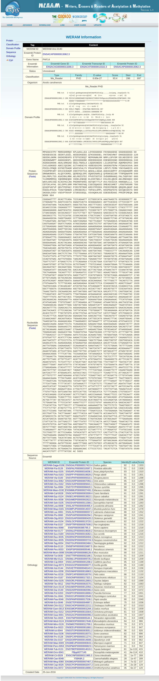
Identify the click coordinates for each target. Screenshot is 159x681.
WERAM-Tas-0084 (53, 487)
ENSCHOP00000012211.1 (79, 605)
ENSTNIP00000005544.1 (79, 618)
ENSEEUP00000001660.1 (79, 627)
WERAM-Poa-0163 (54, 474)
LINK (62, 25)
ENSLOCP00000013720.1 (79, 521)
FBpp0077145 (79, 652)
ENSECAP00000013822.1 (79, 496)
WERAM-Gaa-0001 (54, 615)
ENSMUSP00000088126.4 (79, 552)
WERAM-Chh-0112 (54, 605)
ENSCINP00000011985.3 (79, 655)
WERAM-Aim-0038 (54, 499)
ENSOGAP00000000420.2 (79, 518)
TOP (11, 60)
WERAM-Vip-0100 (53, 478)
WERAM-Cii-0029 (54, 655)
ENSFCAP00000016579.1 (79, 574)
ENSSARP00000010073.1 (79, 633)
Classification (12, 44)
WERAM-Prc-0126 (53, 636)
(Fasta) (32, 176)
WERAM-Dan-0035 (54, 540)
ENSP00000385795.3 (79, 527)
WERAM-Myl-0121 (53, 559)
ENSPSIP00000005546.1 (79, 549)
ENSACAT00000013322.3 (93, 67)
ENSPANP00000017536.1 (79, 599)
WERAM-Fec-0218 (53, 574)
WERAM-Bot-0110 (53, 546)
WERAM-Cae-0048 (54, 658)
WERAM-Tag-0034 (53, 543)
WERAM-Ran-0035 (54, 537)
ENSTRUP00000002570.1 (79, 583)
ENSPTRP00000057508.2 (79, 524)
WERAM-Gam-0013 (54, 608)
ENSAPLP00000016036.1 (79, 471)
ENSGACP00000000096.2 (79, 615)
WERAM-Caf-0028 (53, 493)
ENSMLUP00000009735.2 (79, 559)
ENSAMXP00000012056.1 (79, 587)
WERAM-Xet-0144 (53, 568)
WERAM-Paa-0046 (54, 599)
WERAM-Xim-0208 (54, 571)
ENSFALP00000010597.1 (79, 468)
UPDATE (98, 25)
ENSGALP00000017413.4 (79, 465)
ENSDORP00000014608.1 (79, 640)
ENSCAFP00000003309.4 (79, 493)
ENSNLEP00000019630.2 (79, 531)
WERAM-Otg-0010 (53, 518)
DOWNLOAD (45, 25)
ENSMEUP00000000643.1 (79, 643)
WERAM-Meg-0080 (54, 661)
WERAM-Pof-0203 (53, 593)
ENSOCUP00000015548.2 (79, 596)
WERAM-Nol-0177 (53, 531)
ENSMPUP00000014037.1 (79, 509)
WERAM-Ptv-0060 (53, 515)
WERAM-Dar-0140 (53, 590)
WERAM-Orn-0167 (53, 577)
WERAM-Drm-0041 (54, 652)
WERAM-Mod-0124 (54, 621)
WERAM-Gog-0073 (54, 565)
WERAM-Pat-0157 (53, 524)
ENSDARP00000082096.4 (79, 590)
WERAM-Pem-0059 (54, 646)
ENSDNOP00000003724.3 (79, 540)
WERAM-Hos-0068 (54, 527)
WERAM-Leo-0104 (53, 521)
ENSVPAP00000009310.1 (79, 478)
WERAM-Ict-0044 (54, 630)
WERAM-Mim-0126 (54, 624)
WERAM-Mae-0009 (54, 643)
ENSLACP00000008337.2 (79, 512)
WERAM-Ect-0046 (53, 602)
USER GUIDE (80, 25)
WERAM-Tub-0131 (53, 649)
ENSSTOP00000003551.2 (79, 630)
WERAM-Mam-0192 (53, 490)
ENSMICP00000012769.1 (79, 624)
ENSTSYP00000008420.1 (79, 487)
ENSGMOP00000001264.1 (79, 608)
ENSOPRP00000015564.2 (79, 612)
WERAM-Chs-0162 (54, 484)
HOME (10, 25)
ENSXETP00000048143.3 (79, 568)
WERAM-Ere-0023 (53, 627)
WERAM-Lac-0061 (53, 512)
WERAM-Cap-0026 (54, 665)
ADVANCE (27, 25)
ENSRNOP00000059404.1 (79, 537)
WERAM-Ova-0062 (54, 481)
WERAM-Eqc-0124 (54, 496)
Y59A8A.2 (79, 658)
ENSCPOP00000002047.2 (79, 665)
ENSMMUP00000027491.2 (79, 490)
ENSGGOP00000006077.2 (79, 565)
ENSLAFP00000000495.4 (79, 506)
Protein (9, 40)
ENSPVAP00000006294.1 (79, 515)
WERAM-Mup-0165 (54, 509)
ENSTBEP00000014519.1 (79, 649)
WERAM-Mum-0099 (53, 552)
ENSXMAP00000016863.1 (79, 571)
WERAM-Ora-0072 (53, 668)
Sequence (11, 52)
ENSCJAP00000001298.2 (79, 562)
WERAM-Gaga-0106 (53, 465)
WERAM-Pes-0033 (54, 549)
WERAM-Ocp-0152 (54, 612)
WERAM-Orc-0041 (53, 596)
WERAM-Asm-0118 (54, 587)
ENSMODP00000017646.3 (79, 621)
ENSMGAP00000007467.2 (79, 661)
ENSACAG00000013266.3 (59, 67)
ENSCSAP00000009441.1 (79, 484)
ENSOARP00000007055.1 (79, 481)
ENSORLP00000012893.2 (79, 580)
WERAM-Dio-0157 (53, 640)
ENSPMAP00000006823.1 (79, 646)
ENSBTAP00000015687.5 (79, 546)
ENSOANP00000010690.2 (79, 668)
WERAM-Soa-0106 (54, 633)
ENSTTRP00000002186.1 (79, 555)
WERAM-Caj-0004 (53, 562)
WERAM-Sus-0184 (54, 534)
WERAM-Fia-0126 (54, 468)
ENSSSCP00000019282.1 (79, 534)
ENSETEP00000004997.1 (79, 602)
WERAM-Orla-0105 (54, 580)
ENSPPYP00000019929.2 (79, 474)
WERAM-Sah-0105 (54, 502)
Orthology (11, 56)
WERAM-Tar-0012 (54, 583)
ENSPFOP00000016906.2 (79, 593)
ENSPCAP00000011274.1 (79, 636)
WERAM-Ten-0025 (53, 618)
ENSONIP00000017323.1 (79, 577)
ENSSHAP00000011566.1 (79, 502)
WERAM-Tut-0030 (53, 555)
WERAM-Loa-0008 (53, 506)
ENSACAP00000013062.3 (56, 54)
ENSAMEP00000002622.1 (79, 499)
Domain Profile (13, 48)
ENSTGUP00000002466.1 (79, 543)
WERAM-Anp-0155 (54, 471)
